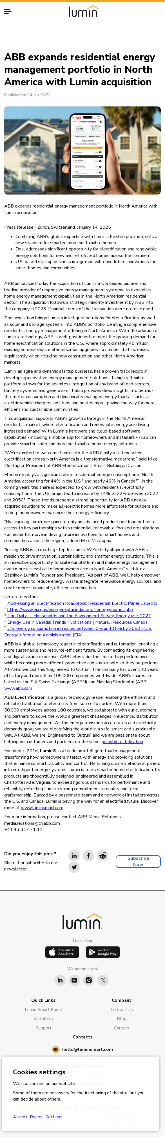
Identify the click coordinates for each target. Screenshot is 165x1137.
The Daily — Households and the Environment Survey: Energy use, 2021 (79, 616)
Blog (121, 1019)
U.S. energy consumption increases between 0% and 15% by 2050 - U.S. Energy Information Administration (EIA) (78, 631)
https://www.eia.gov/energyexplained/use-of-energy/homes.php (70, 609)
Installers (43, 1019)
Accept (20, 1117)
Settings (54, 1117)
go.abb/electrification (122, 742)
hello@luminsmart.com (87, 1049)
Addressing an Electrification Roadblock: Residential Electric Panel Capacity (82, 603)
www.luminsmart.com (42, 808)
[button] (10, 11)
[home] (82, 11)
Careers (121, 1028)
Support (43, 1028)
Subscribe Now (138, 861)
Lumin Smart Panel (43, 1010)
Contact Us (122, 1010)
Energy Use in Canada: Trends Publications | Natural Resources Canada (77, 622)
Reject (37, 1117)
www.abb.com (18, 688)
